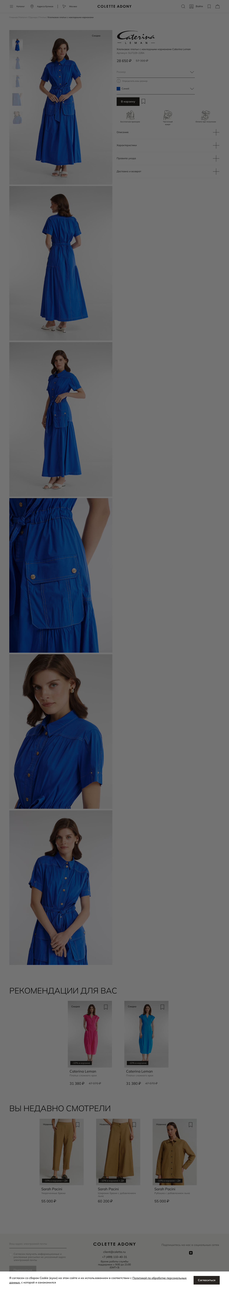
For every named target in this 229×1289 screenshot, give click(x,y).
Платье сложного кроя (83, 1076)
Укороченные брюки (53, 1193)
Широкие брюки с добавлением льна (117, 1195)
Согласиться (206, 1280)
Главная (13, 17)
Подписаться (23, 1270)
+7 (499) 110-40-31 (114, 1257)
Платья (43, 17)
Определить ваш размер (135, 81)
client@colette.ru (114, 1252)
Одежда (33, 17)
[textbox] (156, 72)
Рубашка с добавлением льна (172, 1193)
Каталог (23, 17)
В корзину (128, 102)
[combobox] (156, 72)
